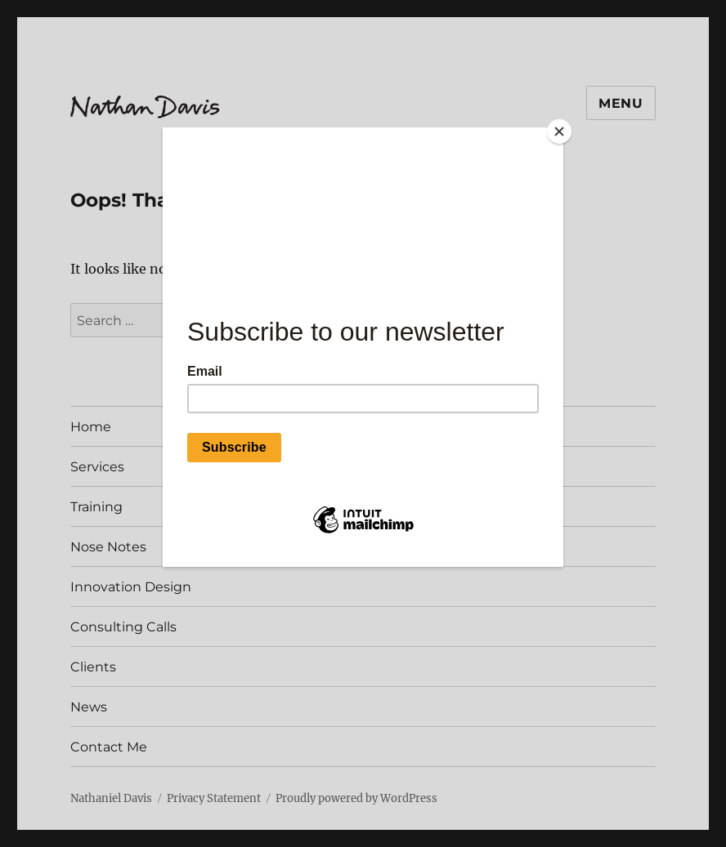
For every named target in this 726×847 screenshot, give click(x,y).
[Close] (559, 131)
